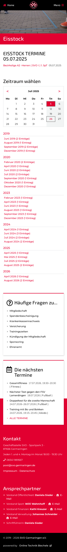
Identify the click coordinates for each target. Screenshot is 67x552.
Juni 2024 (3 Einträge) (17, 233)
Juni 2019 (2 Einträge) (17, 138)
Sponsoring (17, 341)
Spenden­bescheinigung (24, 315)
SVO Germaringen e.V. (33, 537)
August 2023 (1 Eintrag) (18, 209)
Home (10, 5)
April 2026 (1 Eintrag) (16, 276)
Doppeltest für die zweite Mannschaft (32, 400)
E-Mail (56, 503)
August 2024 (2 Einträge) (19, 241)
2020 (6, 157)
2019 (6, 133)
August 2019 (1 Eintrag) (17, 142)
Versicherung (18, 326)
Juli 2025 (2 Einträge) (16, 260)
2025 (6, 248)
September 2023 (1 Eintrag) (20, 213)
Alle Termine (19, 418)
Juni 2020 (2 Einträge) (17, 170)
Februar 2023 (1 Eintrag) (18, 197)
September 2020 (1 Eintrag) (20, 178)
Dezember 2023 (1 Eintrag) (20, 218)
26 (50, 118)
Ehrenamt (16, 346)
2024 (6, 224)
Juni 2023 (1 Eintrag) (16, 205)
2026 (6, 271)
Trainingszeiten (19, 331)
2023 (6, 193)
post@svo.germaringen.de (19, 465)
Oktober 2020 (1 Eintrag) (18, 182)
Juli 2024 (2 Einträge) (16, 237)
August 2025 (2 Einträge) (19, 265)
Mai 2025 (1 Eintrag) (15, 256)
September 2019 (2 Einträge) (21, 146)
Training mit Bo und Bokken (26, 409)
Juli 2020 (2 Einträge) (16, 174)
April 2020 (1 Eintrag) (16, 166)
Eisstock (13, 38)
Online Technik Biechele (33, 545)
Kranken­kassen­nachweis (25, 321)
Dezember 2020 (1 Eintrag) (20, 186)
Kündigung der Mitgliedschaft (28, 336)
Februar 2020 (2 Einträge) (19, 162)
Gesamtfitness (18, 383)
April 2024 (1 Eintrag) (16, 229)
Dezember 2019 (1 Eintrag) (19, 150)
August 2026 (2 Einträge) (19, 280)
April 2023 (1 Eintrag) (16, 201)
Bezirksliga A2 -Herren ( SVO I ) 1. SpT (25, 65)
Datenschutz (27, 470)
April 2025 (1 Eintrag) (16, 252)
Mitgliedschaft (18, 310)
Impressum (10, 470)
